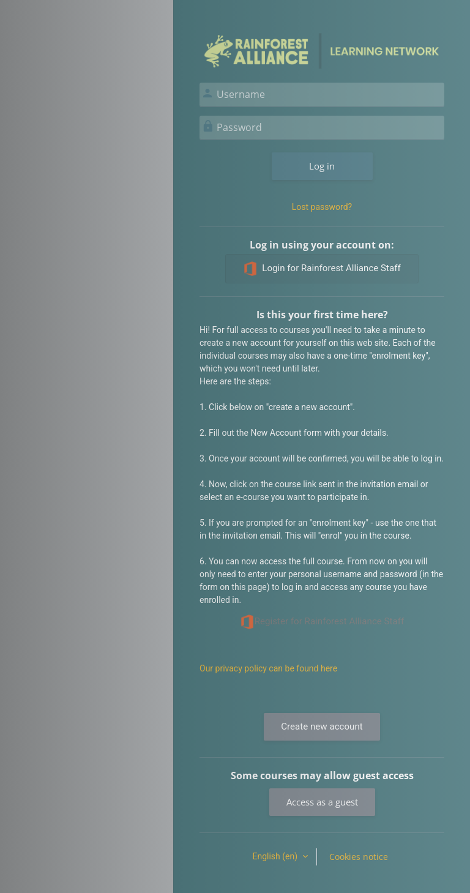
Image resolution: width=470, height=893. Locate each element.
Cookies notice (358, 856)
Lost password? (322, 207)
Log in (322, 166)
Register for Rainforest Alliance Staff (322, 622)
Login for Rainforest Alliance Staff (321, 268)
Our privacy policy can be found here (268, 668)
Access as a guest (322, 802)
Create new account (321, 726)
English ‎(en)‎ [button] (275, 856)
